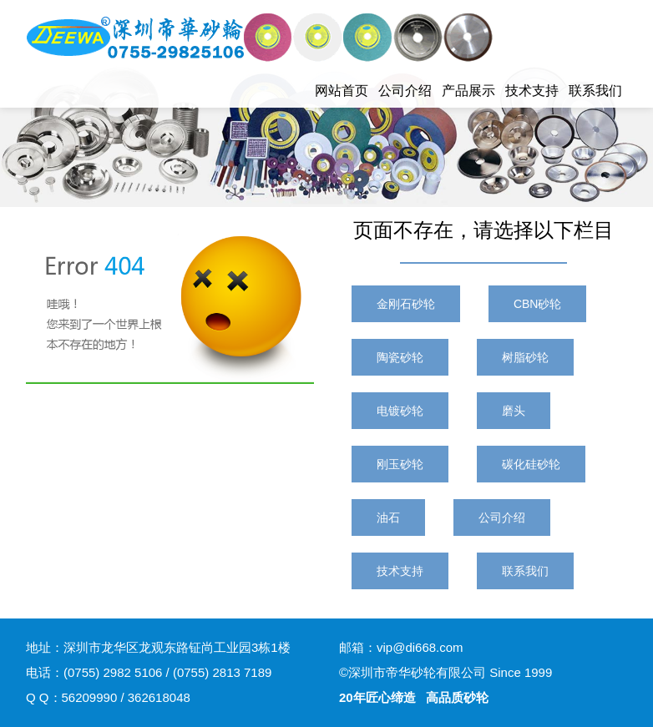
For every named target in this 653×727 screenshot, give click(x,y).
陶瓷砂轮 (400, 357)
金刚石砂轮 (406, 303)
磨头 (513, 410)
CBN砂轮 (538, 303)
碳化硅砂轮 (531, 464)
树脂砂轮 (525, 357)
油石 (388, 517)
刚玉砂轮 (400, 464)
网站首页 (341, 90)
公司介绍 (405, 90)
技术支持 (532, 90)
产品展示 (468, 90)
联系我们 (595, 90)
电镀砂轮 (400, 410)
